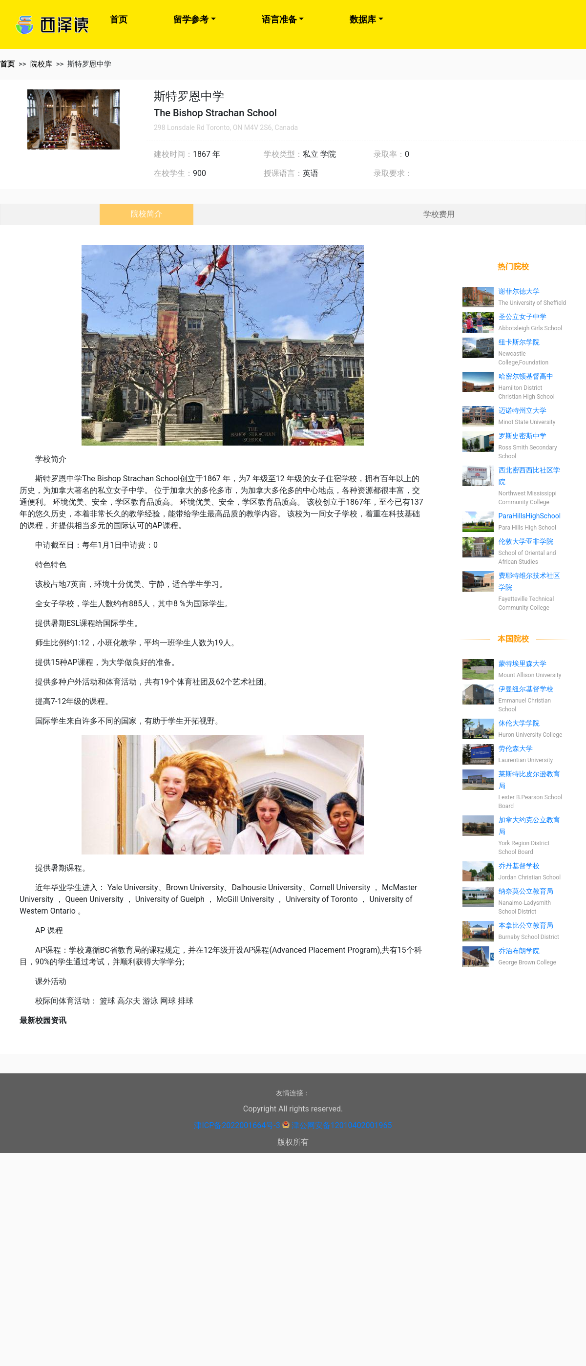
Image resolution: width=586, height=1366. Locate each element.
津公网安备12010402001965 (342, 1125)
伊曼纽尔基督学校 (526, 689)
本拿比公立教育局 (526, 925)
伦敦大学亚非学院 (526, 541)
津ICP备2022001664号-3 (237, 1125)
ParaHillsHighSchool (530, 516)
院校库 (41, 64)
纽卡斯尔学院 (519, 342)
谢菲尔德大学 (519, 291)
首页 (118, 19)
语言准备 (279, 19)
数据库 (363, 19)
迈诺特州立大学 (522, 410)
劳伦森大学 (516, 748)
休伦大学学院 (519, 723)
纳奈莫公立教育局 (526, 891)
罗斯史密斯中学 (522, 436)
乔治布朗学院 (519, 951)
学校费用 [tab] (439, 214)
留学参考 (191, 19)
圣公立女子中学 (522, 316)
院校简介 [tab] (146, 213)
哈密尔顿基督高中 (526, 376)
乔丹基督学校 (519, 866)
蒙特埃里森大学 (522, 663)
